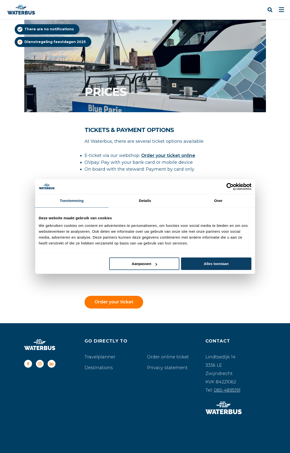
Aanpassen (144, 264)
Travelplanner (100, 357)
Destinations (99, 367)
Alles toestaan (216, 264)
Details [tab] (145, 201)
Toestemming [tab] (72, 201)
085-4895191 (227, 390)
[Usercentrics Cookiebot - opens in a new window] (230, 186)
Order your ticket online (168, 155)
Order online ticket (168, 357)
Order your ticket (114, 302)
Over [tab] (218, 201)
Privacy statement (167, 367)
